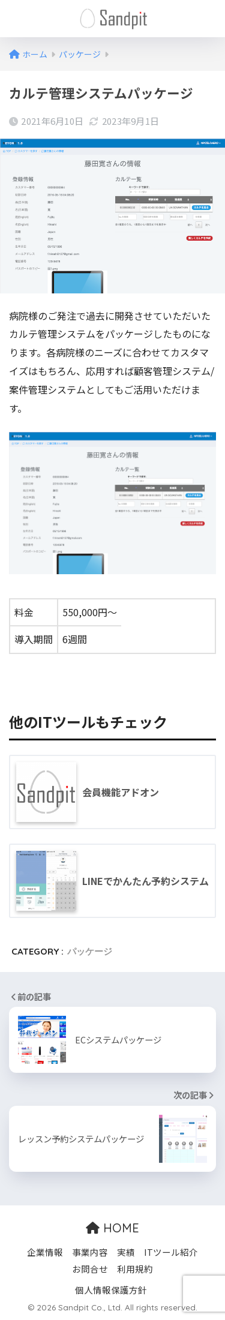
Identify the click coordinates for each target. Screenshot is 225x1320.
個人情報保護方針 (111, 1289)
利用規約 (135, 1268)
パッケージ (89, 951)
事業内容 (90, 1252)
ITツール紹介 (171, 1252)
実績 (126, 1252)
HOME (112, 1227)
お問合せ (90, 1268)
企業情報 (45, 1252)
